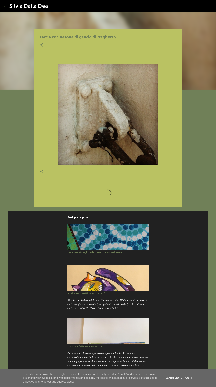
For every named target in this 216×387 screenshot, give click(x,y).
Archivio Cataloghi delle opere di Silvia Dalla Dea (95, 252)
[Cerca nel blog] (195, 6)
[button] (42, 45)
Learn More (173, 377)
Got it (189, 377)
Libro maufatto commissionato (85, 346)
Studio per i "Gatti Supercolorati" (86, 293)
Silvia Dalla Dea (28, 6)
